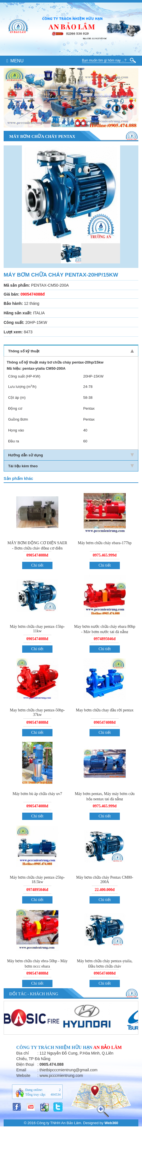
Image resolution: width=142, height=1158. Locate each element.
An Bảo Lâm (107, 1047)
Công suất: (14, 322)
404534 (56, 1094)
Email (21, 1070)
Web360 (111, 1123)
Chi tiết (37, 565)
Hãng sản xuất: (18, 313)
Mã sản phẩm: (17, 285)
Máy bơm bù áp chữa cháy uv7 (37, 794)
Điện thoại (25, 1064)
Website (23, 1075)
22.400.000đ (105, 890)
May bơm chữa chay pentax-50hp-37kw (37, 712)
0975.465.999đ (105, 555)
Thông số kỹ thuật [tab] (71, 351)
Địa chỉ (22, 1053)
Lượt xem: (13, 332)
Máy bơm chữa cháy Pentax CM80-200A (104, 879)
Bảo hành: (13, 303)
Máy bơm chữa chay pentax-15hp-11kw (37, 628)
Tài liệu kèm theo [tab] (71, 466)
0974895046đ (105, 639)
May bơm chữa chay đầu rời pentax (104, 710)
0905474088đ (37, 555)
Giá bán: (11, 294)
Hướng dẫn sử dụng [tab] (71, 455)
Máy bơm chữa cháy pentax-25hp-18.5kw (37, 879)
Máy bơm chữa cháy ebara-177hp (104, 543)
